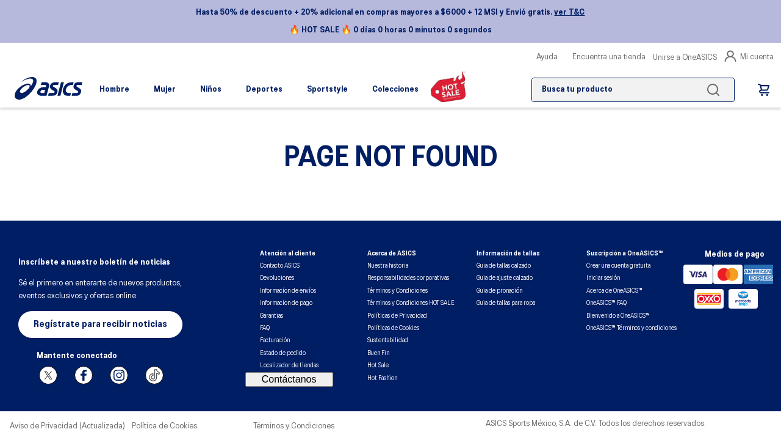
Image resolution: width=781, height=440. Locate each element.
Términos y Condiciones (293, 426)
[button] (100, 324)
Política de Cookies (164, 426)
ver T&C (569, 12)
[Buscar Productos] (715, 89)
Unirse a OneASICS (685, 58)
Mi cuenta (749, 56)
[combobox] (633, 90)
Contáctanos (289, 379)
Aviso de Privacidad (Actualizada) (67, 426)
